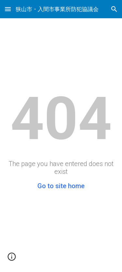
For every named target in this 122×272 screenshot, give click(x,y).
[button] (8, 9)
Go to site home (61, 186)
